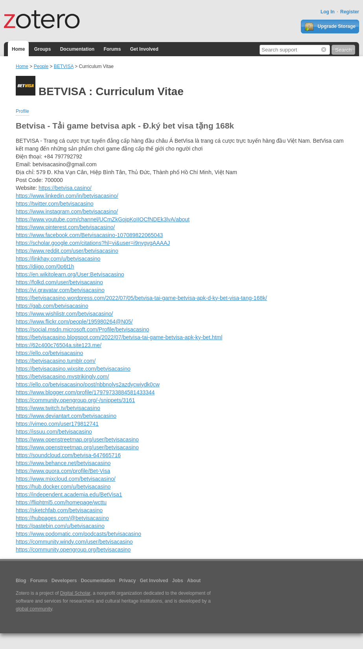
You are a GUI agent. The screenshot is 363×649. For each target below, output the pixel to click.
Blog (21, 580)
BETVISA (64, 66)
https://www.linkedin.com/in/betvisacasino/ (67, 196)
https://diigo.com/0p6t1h (45, 266)
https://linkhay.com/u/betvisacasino (58, 259)
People (41, 66)
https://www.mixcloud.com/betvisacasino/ (66, 479)
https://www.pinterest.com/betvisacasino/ (65, 227)
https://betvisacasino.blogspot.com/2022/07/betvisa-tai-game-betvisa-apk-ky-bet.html (119, 337)
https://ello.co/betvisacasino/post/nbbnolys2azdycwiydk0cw (88, 384)
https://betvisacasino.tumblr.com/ (56, 361)
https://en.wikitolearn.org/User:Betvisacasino (70, 274)
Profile (22, 111)
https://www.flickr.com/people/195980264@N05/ (74, 321)
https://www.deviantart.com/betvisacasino (66, 416)
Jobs (177, 580)
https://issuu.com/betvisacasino (54, 431)
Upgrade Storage (330, 26)
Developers (64, 580)
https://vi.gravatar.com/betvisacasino (60, 290)
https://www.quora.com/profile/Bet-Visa (63, 471)
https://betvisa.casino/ (65, 188)
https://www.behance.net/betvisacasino (63, 463)
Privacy (127, 580)
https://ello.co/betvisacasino (49, 353)
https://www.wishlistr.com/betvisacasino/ (64, 314)
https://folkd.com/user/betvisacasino (59, 282)
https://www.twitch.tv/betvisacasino (58, 408)
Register (349, 12)
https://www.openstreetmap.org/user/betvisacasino (77, 439)
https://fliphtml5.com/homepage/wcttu (61, 502)
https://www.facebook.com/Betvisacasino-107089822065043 (89, 235)
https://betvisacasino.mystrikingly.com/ (62, 376)
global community (34, 609)
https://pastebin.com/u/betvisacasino (60, 526)
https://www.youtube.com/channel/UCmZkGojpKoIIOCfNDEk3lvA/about (103, 219)
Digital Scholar (75, 593)
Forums (112, 49)
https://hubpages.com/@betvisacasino (62, 518)
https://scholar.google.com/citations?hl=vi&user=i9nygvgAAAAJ (93, 243)
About (194, 580)
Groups (42, 49)
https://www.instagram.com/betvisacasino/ (67, 211)
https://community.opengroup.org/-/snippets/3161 (75, 400)
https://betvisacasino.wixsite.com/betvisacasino (73, 369)
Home (18, 49)
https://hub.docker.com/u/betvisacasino (63, 487)
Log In (328, 12)
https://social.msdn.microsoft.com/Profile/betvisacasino (82, 329)
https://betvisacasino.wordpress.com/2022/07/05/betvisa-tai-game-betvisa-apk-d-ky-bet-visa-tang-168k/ (141, 298)
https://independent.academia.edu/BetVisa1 (69, 494)
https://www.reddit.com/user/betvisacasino (67, 251)
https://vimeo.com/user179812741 (57, 424)
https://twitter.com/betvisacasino (55, 203)
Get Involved (144, 49)
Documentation (77, 49)
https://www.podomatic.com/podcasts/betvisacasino (78, 534)
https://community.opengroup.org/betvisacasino (73, 549)
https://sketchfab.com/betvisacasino (59, 510)
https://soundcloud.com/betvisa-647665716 (68, 455)
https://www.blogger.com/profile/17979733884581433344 (85, 392)
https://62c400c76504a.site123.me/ (58, 345)
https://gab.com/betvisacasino (52, 306)
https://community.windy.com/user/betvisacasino (74, 542)
